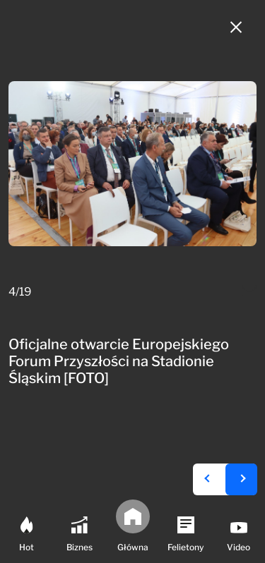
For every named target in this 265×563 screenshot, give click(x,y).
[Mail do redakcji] (249, 292)
